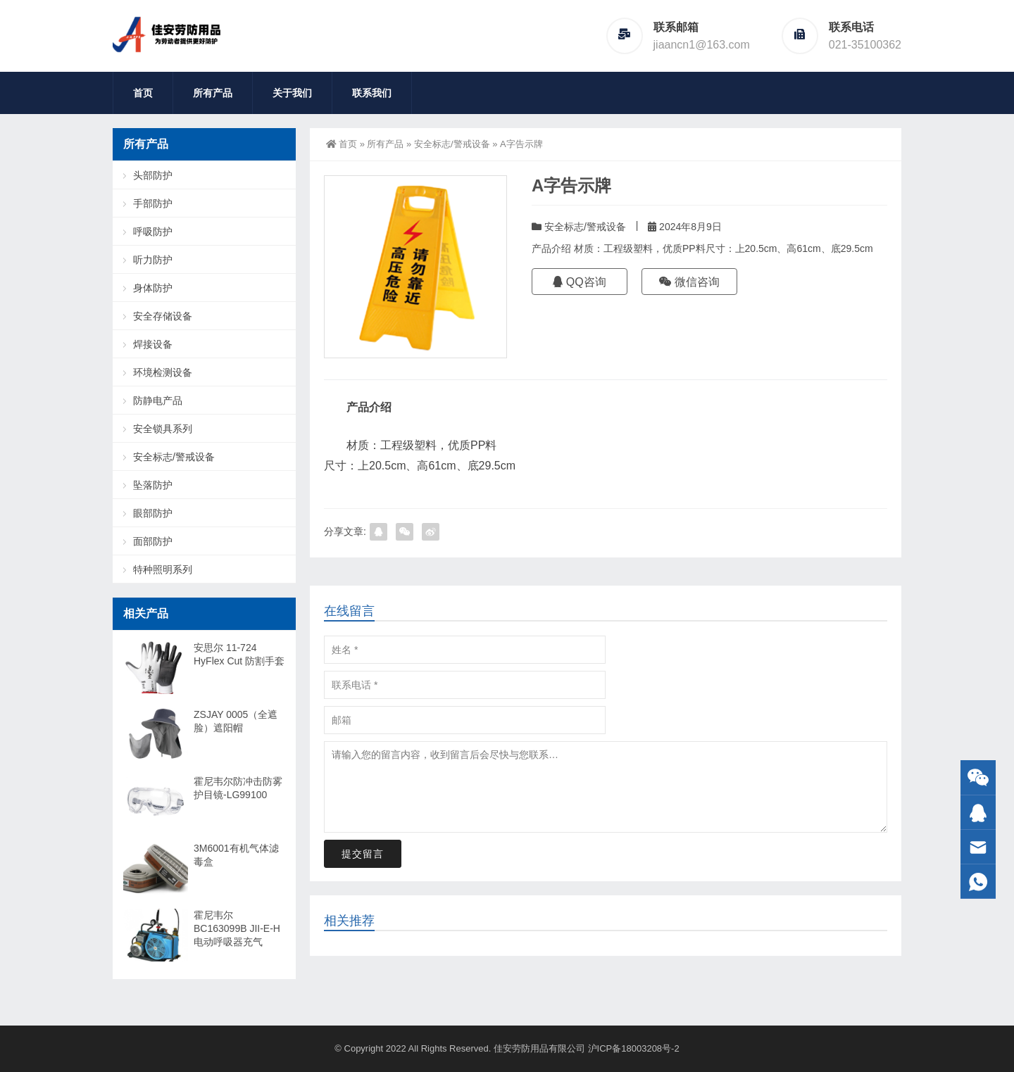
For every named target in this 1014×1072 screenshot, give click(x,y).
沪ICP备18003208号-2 (634, 1048)
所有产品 (212, 93)
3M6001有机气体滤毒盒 (236, 855)
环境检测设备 (162, 372)
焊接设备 (153, 344)
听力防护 (153, 259)
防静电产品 (157, 400)
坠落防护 (153, 485)
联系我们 (372, 93)
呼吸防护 (153, 231)
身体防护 (153, 288)
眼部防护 (153, 513)
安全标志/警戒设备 (452, 144)
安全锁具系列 (162, 428)
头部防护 (153, 175)
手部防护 (153, 203)
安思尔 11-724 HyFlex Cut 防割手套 (239, 654)
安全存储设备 (162, 316)
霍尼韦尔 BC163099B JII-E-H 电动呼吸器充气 (237, 928)
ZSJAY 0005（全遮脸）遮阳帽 (235, 721)
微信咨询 (689, 282)
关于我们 (292, 93)
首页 (143, 93)
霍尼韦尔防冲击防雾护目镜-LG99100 (238, 788)
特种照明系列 (162, 569)
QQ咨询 (579, 282)
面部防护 (153, 541)
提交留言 (363, 853)
